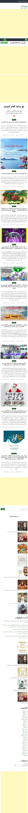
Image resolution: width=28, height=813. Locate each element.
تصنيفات (25, 763)
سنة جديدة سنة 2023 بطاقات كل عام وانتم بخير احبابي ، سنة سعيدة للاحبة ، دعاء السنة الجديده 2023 (14, 247)
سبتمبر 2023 (24, 752)
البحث (3, 509)
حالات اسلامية (14, 453)
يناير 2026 (25, 714)
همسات (24, 6)
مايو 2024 (25, 739)
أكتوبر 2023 (25, 750)
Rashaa (14, 186)
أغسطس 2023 (24, 753)
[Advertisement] (14, 23)
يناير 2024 (25, 745)
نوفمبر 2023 (25, 748)
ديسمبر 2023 (24, 747)
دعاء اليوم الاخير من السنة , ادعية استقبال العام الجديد (14, 173)
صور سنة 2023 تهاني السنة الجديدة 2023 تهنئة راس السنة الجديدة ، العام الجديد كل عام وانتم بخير (14, 411)
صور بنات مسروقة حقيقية (22, 614)
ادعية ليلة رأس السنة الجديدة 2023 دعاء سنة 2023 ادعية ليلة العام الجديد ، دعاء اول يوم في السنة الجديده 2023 (14, 210)
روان (14, 135)
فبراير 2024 (25, 744)
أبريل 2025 (25, 722)
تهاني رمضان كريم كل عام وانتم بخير (20, 690)
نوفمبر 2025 (25, 717)
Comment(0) (20, 135)
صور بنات (25, 554)
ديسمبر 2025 (24, 716)
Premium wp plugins (22, 631)
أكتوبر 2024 (25, 732)
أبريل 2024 (25, 740)
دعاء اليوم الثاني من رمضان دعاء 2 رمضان (19, 677)
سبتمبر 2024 (24, 734)
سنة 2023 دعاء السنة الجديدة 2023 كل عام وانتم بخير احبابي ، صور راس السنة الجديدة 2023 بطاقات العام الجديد (14, 286)
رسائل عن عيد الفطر (23, 652)
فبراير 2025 (25, 726)
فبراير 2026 (25, 712)
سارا (13, 472)
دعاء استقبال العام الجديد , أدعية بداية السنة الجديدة (14, 122)
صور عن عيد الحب (23, 543)
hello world (25, 629)
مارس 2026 (25, 711)
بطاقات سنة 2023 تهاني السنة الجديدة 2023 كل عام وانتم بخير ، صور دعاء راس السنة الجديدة (14, 325)
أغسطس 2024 (24, 735)
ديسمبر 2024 (24, 729)
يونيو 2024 (25, 737)
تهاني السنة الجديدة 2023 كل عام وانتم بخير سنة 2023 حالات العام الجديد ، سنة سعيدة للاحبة (14, 364)
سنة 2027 (14, 119)
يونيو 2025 (25, 721)
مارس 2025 (25, 724)
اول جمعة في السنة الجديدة (22, 565)
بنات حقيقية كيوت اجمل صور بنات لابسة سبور (18, 603)
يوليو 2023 (25, 755)
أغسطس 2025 (24, 719)
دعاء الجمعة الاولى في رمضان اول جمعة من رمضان (17, 531)
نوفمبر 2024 (24, 730)
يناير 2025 (25, 727)
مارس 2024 (25, 742)
